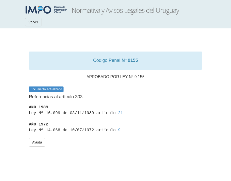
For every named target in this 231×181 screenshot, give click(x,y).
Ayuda (37, 142)
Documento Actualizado (46, 89)
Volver (33, 22)
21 (120, 113)
